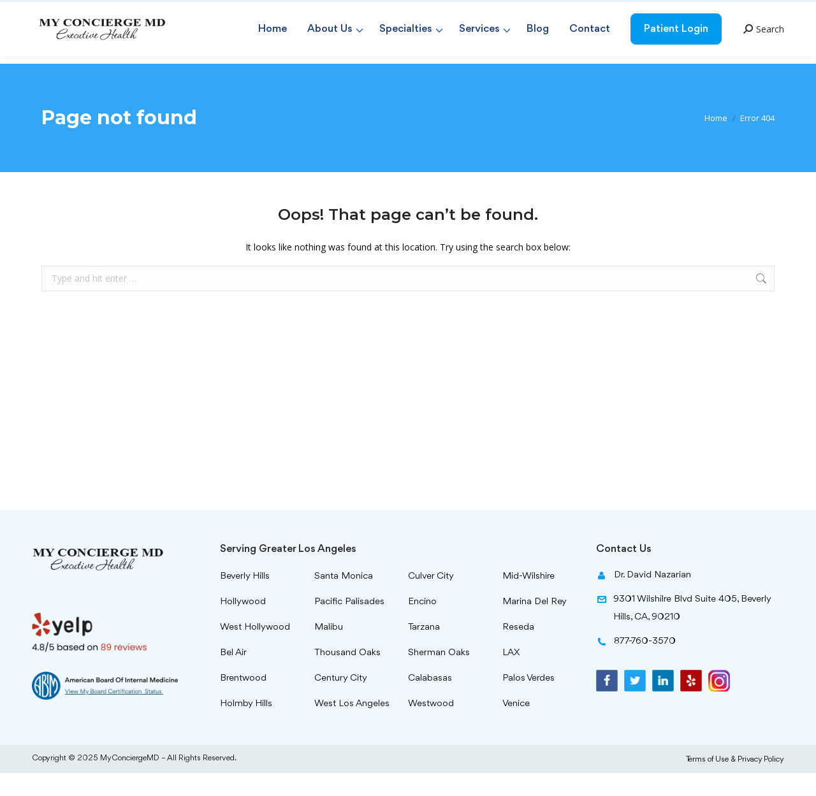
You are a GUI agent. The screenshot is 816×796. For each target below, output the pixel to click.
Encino (422, 625)
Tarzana (424, 650)
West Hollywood (255, 650)
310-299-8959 (662, 11)
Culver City (431, 599)
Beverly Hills (245, 599)
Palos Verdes (528, 701)
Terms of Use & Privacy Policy (735, 782)
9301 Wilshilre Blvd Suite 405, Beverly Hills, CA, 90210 (683, 633)
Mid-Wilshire (528, 599)
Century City (340, 701)
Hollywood (243, 625)
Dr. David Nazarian (643, 600)
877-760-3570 (738, 11)
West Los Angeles (352, 727)
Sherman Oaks (439, 676)
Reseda (518, 650)
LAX (511, 676)
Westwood (431, 727)
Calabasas (430, 701)
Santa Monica (343, 599)
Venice (516, 727)
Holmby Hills (246, 727)
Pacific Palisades (349, 625)
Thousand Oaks (347, 676)
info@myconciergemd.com (465, 11)
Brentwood (243, 701)
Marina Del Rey (534, 625)
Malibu (328, 650)
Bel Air (233, 676)
